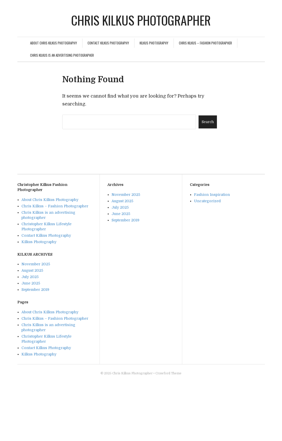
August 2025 (32, 270)
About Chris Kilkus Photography (53, 42)
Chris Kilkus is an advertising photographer (62, 55)
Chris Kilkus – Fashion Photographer (205, 42)
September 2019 (35, 290)
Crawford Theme (168, 373)
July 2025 (30, 277)
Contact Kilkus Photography (108, 42)
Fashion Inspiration (212, 195)
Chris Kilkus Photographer (141, 20)
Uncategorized (207, 201)
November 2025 (35, 264)
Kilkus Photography (154, 42)
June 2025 (30, 283)
